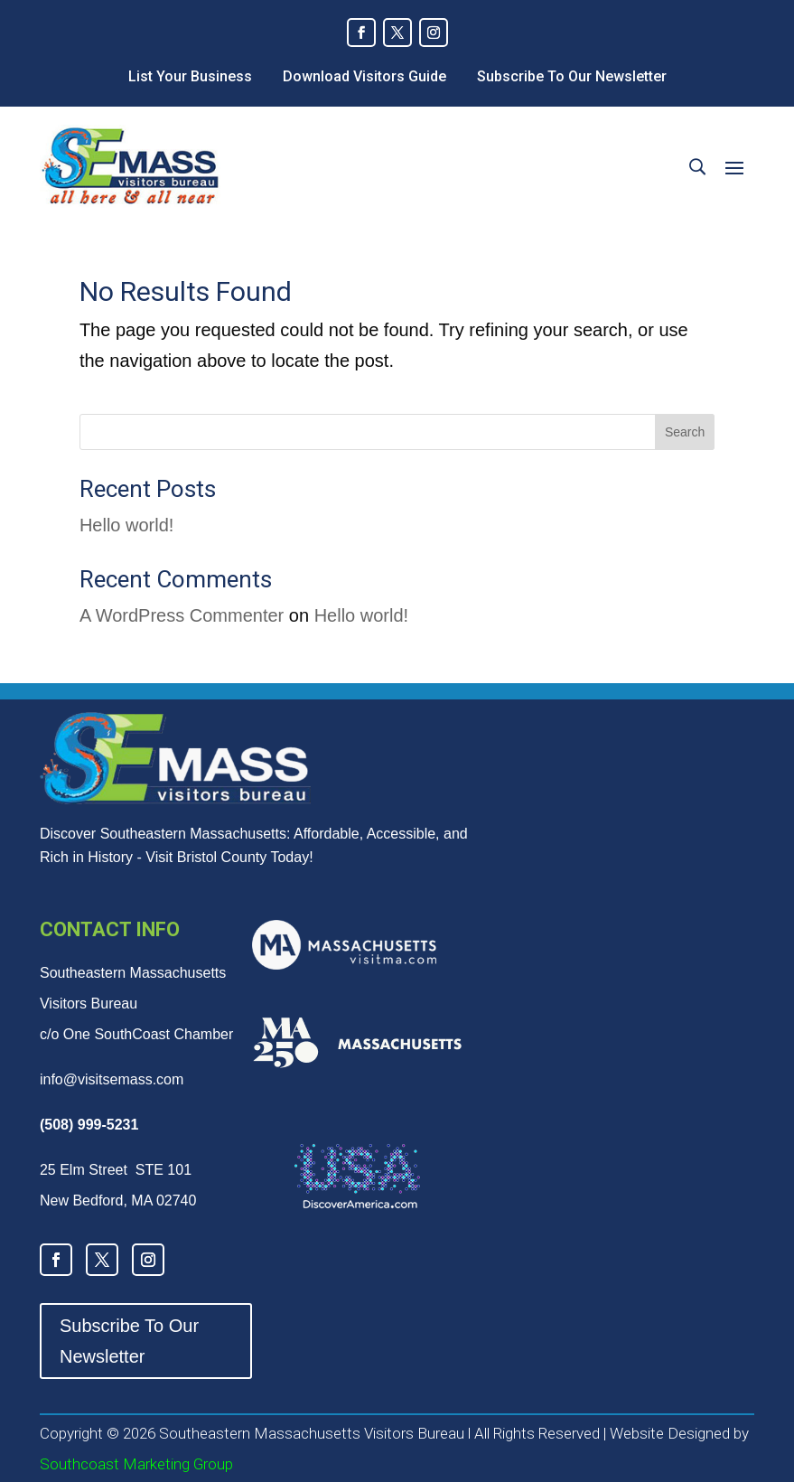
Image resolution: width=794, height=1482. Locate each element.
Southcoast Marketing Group (136, 1464)
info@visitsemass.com (111, 1079)
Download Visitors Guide (364, 76)
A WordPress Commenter (181, 615)
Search (685, 432)
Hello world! (126, 525)
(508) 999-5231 (89, 1124)
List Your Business (190, 76)
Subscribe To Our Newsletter (572, 76)
